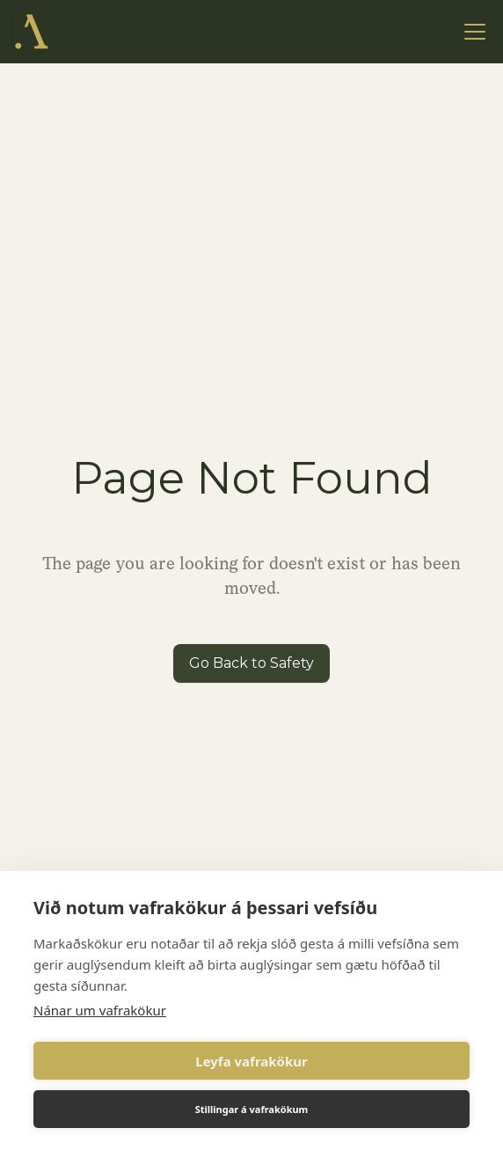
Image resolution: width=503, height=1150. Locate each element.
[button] (471, 32)
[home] (31, 31)
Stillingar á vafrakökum (252, 1109)
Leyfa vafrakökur (251, 1061)
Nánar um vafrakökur (99, 1010)
